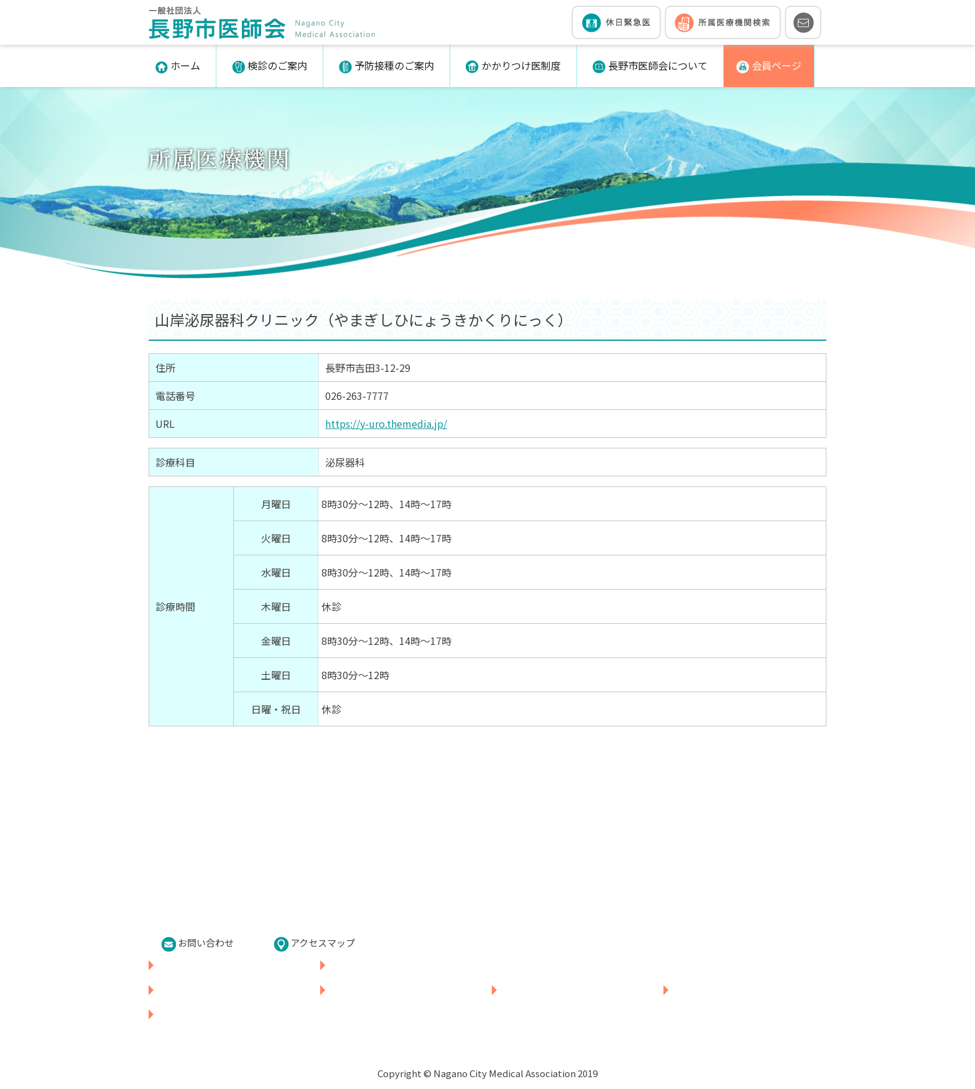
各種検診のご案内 (196, 989)
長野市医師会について (650, 65)
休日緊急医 (181, 964)
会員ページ (769, 65)
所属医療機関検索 (367, 964)
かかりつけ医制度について (559, 989)
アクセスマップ (314, 944)
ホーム (177, 65)
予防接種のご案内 (386, 65)
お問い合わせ (197, 944)
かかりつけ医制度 (513, 65)
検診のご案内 (269, 65)
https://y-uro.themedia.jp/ (386, 423)
